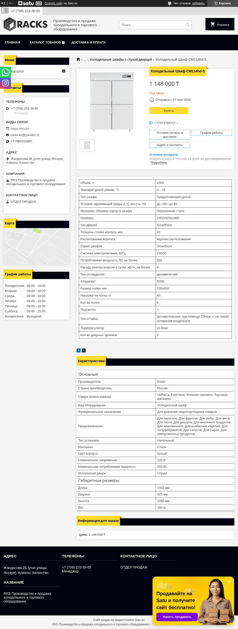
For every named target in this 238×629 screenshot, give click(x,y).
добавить (198, 3)
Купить (169, 110)
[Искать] (187, 25)
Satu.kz (139, 620)
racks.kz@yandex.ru (25, 135)
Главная (12, 42)
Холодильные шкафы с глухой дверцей (121, 59)
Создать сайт (53, 3)
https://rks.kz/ (20, 128)
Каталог (17, 71)
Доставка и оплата (88, 42)
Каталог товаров (45, 42)
